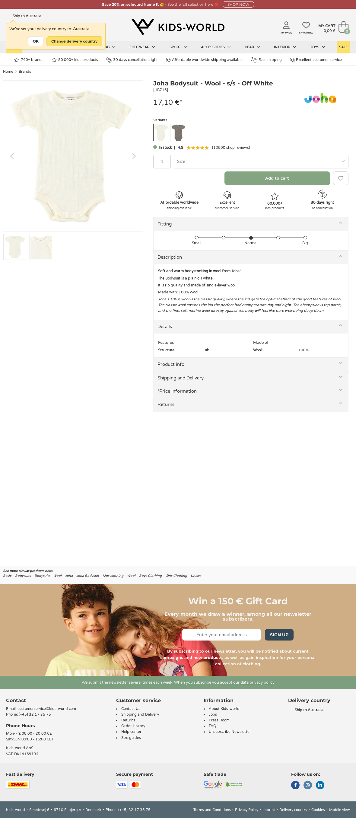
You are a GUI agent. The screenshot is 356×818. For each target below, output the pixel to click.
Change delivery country (74, 41)
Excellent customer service (316, 60)
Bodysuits (23, 576)
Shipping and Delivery (180, 378)
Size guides (131, 738)
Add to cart (277, 178)
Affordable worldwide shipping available (204, 60)
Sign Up (279, 634)
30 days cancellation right (132, 60)
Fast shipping (266, 59)
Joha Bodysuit (87, 576)
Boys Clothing (150, 576)
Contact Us (130, 709)
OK (36, 41)
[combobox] (261, 161)
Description (169, 257)
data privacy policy (257, 682)
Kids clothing (113, 576)
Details (164, 326)
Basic (7, 576)
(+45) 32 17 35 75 (35, 714)
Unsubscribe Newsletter (230, 732)
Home (8, 71)
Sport (178, 47)
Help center (131, 732)
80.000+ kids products (75, 60)
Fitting (164, 224)
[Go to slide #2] (41, 247)
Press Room (219, 720)
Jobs (213, 714)
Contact (16, 700)
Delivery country (293, 810)
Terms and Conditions (212, 810)
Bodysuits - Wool (48, 576)
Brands (25, 71)
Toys (317, 47)
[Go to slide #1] (15, 247)
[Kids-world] (178, 27)
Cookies (318, 810)
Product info (170, 364)
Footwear (142, 47)
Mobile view (339, 810)
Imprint (268, 810)
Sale (343, 47)
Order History (133, 726)
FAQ (212, 726)
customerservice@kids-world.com (46, 709)
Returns (165, 404)
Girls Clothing (176, 576)
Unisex (196, 576)
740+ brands (28, 60)
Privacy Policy (246, 810)
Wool (131, 576)
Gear (252, 47)
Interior (285, 47)
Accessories (216, 47)
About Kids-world (224, 709)
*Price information (177, 391)
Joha (69, 576)
